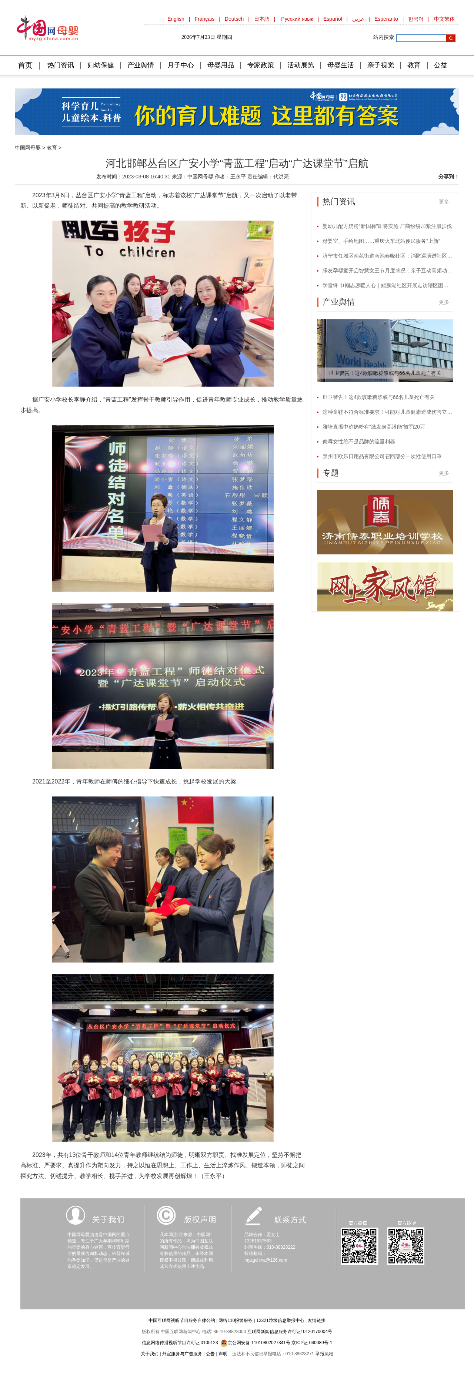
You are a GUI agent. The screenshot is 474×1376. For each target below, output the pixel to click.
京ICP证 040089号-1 (311, 1342)
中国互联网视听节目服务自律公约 (181, 1320)
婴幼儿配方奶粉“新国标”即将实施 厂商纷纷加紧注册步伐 (387, 226)
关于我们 (149, 1353)
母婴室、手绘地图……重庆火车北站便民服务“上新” (381, 241)
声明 (222, 1353)
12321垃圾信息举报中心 (280, 1320)
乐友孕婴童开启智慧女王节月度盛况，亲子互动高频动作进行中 (388, 270)
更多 (444, 202)
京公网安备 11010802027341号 (255, 1342)
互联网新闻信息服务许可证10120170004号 (289, 1331)
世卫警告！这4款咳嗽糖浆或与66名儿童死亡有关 (385, 373)
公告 (210, 1353)
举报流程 (324, 1353)
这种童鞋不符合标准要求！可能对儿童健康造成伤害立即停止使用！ (388, 412)
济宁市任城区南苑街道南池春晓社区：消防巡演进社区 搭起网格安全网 (388, 256)
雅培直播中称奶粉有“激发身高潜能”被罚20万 (374, 427)
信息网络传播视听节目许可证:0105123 (180, 1342)
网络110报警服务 (235, 1320)
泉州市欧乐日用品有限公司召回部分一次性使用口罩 (382, 456)
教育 (52, 148)
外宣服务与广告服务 (182, 1353)
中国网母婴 (28, 148)
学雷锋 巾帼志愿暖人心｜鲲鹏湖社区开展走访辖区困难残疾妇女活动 (388, 285)
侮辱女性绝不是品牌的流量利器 (359, 441)
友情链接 (317, 1320)
